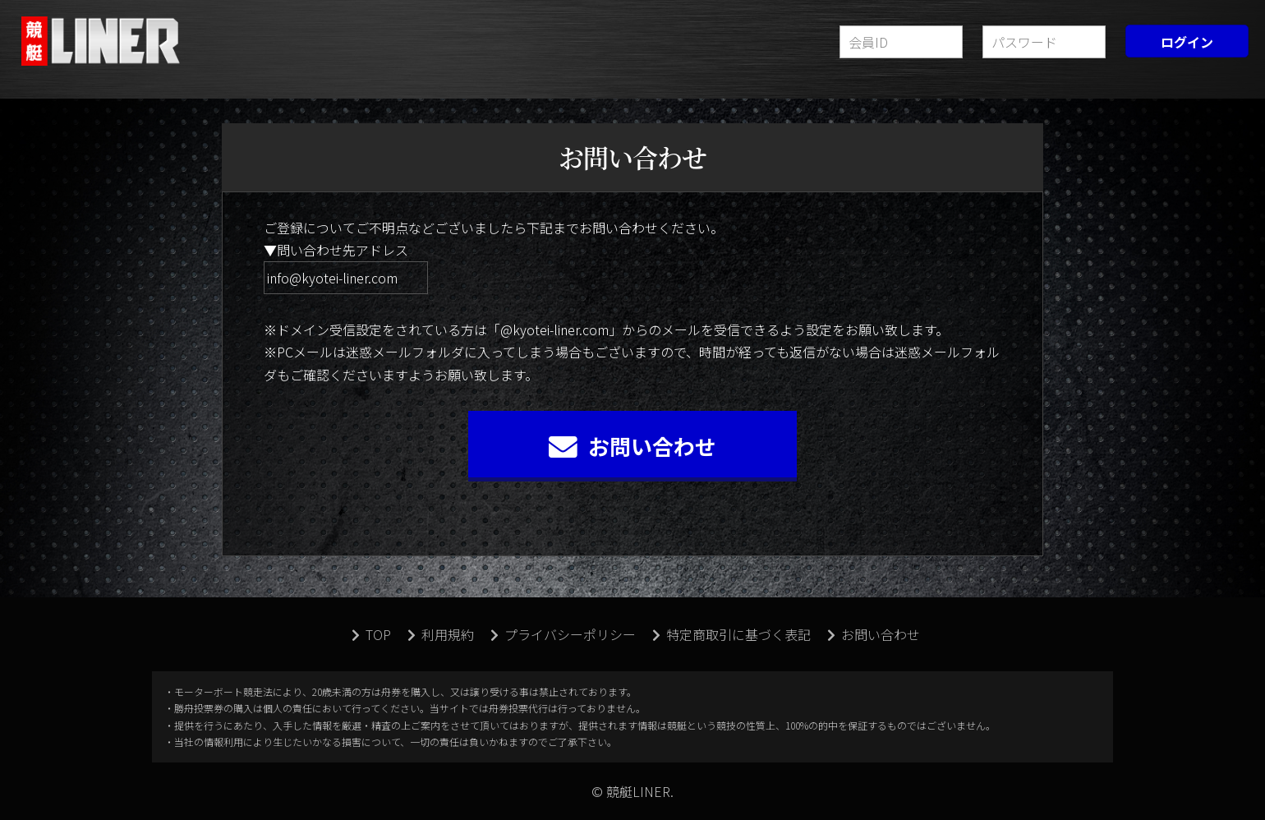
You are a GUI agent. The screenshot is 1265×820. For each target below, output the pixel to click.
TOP (371, 634)
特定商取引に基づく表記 (731, 634)
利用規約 (440, 634)
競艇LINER (103, 41)
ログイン (1187, 42)
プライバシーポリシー (563, 634)
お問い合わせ (632, 446)
